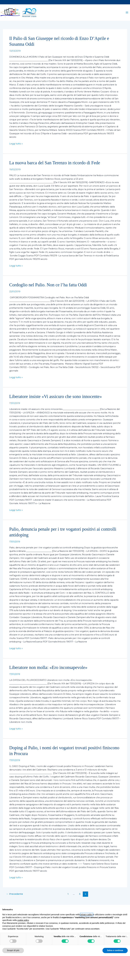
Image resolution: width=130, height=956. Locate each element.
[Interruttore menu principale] (127, 14)
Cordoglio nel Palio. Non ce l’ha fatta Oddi (48, 288)
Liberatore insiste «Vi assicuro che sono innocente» (55, 400)
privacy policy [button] (86, 914)
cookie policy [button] (23, 920)
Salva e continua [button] (115, 950)
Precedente (14, 897)
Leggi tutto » (16, 147)
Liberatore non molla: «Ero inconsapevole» (48, 671)
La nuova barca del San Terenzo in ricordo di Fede (54, 166)
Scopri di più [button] (13, 950)
